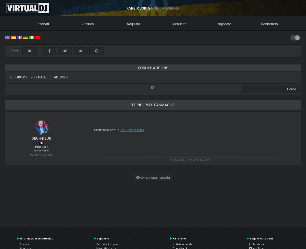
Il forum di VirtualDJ (29, 77)
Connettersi (270, 24)
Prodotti (43, 24)
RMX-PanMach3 (132, 130)
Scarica (88, 24)
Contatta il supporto (108, 244)
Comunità (179, 24)
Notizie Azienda (182, 244)
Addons (61, 77)
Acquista (133, 24)
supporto (224, 24)
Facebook (256, 244)
